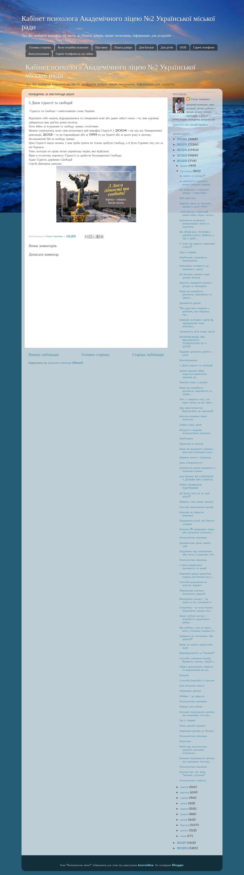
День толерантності (190, 462)
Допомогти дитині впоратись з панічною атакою (197, 469)
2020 (183, 848)
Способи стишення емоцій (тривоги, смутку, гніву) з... (197, 660)
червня (184, 808)
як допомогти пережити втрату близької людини (194, 182)
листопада (186, 171)
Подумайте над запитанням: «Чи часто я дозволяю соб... (197, 553)
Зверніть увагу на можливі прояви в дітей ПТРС (195, 205)
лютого (184, 830)
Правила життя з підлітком (195, 457)
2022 (182, 160)
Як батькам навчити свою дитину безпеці (194, 276)
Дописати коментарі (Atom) (65, 362)
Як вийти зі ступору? (192, 175)
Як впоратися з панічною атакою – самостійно (194, 191)
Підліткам (185, 741)
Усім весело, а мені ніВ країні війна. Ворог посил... (197, 213)
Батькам (184, 675)
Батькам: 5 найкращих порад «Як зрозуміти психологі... (196, 530)
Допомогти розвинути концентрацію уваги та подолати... (194, 223)
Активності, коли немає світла (197, 331)
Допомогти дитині (190, 302)
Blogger (178, 865)
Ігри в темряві (187, 252)
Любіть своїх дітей (190, 424)
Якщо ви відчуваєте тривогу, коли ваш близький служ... (196, 450)
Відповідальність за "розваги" (197, 652)
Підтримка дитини (190, 690)
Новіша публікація (43, 354)
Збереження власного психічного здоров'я (192, 592)
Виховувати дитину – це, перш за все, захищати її (195, 600)
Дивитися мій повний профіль (190, 124)
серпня (184, 797)
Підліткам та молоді (191, 443)
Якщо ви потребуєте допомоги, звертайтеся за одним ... (195, 294)
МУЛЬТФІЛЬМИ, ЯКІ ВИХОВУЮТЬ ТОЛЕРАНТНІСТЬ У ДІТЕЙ (193, 341)
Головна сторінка (40, 47)
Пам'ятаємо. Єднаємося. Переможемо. (193, 259)
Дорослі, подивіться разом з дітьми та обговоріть (195, 284)
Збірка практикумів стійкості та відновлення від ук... (196, 668)
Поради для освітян (191, 706)
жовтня (184, 787)
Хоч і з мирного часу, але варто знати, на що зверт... (196, 401)
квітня (184, 819)
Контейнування (188, 360)
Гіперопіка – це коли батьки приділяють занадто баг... (196, 609)
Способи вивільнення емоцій (196, 507)
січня (183, 836)
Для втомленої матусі (192, 685)
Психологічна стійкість (192, 780)
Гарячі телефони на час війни (74, 53)
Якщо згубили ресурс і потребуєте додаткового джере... (194, 619)
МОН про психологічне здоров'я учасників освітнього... (193, 749)
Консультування (38, 53)
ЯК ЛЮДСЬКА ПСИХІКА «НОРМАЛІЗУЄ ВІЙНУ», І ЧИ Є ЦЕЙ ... (196, 235)
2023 (182, 155)
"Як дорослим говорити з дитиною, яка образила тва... (194, 311)
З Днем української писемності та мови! (192, 566)
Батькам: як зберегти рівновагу (191, 514)
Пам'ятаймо (186, 438)
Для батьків (146, 47)
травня (184, 814)
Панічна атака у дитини (193, 382)
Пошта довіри (123, 47)
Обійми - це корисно (191, 696)
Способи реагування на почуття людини (193, 583)
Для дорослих (187, 197)
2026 (182, 139)
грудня (184, 165)
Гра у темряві (187, 720)
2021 (182, 842)
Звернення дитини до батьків (196, 730)
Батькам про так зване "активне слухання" (192, 773)
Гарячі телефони (203, 47)
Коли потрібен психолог (73, 47)
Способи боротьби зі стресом (196, 680)
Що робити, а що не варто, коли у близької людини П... (197, 629)
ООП (183, 47)
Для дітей (167, 47)
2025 (182, 144)
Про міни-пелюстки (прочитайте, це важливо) (196, 409)
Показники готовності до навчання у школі (194, 267)
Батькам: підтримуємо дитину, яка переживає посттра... (197, 713)
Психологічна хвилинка (193, 537)
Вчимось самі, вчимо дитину (196, 501)
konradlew (145, 865)
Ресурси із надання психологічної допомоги (195, 431)
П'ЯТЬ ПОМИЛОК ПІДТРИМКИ (190, 486)
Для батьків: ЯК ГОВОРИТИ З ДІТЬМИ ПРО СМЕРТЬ (196, 478)
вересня (185, 792)
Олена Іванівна (200, 99)
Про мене (101, 47)
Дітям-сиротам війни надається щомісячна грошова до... (193, 374)
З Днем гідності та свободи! (196, 365)
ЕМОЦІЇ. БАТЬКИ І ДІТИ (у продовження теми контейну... (196, 323)
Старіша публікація (148, 354)
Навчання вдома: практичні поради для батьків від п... (196, 575)
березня (185, 825)
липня (184, 803)
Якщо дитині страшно (192, 725)
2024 (182, 149)
